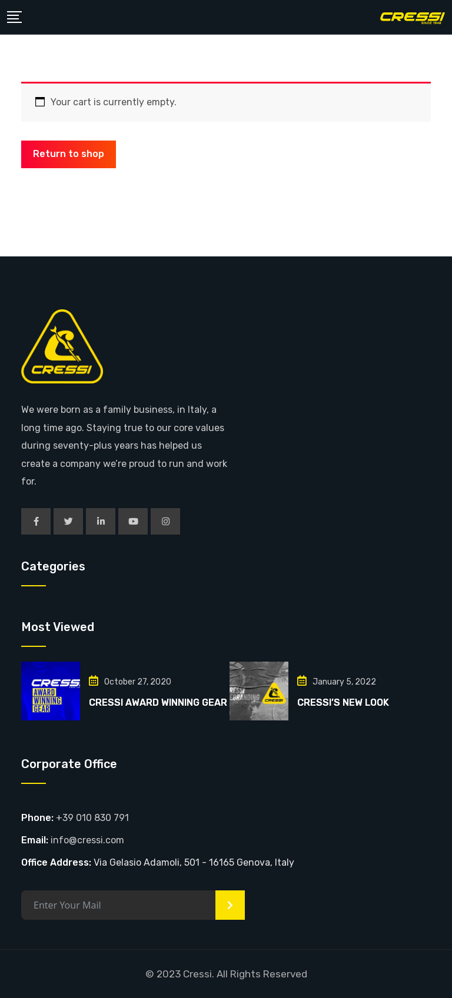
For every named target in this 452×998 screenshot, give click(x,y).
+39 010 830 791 (92, 817)
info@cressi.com (87, 840)
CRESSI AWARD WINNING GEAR (158, 702)
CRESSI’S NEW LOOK (343, 702)
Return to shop (68, 153)
